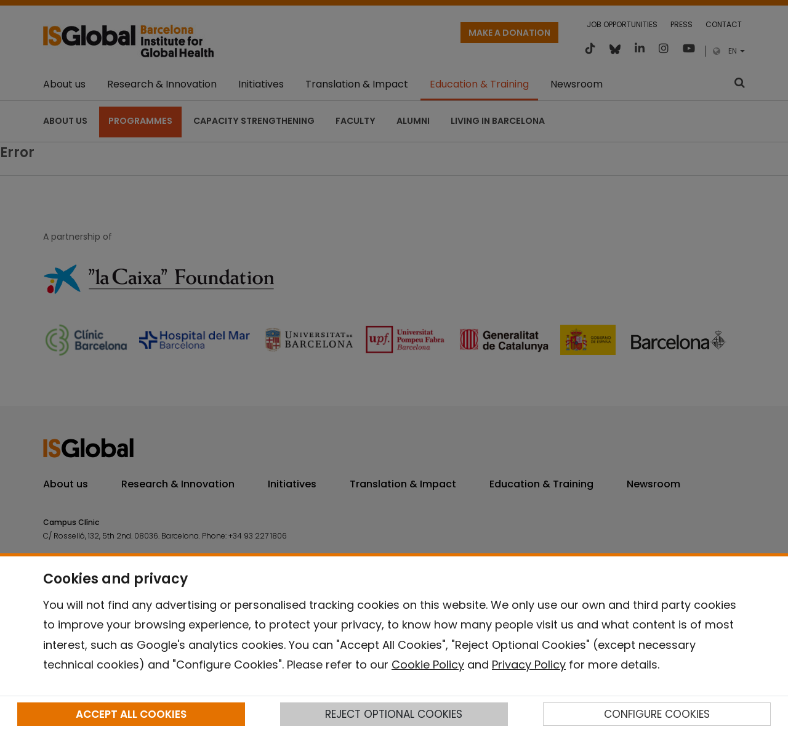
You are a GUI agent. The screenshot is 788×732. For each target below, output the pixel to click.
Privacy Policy (529, 664)
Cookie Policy (428, 664)
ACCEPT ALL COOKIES (131, 714)
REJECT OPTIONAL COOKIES (393, 714)
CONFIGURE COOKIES (657, 714)
